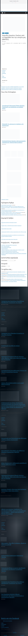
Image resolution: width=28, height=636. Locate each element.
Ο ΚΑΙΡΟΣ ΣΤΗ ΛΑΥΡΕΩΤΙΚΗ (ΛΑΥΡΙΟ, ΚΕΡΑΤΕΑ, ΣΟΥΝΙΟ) (10, 252)
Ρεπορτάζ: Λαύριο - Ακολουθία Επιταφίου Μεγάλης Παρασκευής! (11, 225)
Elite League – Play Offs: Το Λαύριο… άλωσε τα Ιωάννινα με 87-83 (11, 212)
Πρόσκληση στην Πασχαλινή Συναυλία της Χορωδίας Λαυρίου (12, 334)
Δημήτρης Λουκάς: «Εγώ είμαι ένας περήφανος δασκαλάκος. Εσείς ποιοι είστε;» (13, 489)
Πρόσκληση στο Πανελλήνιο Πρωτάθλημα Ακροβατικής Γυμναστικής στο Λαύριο (12, 301)
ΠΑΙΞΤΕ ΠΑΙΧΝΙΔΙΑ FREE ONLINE (6, 247)
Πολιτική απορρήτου (4, 248)
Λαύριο (3, 33)
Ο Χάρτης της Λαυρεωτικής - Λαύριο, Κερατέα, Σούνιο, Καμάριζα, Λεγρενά (12, 249)
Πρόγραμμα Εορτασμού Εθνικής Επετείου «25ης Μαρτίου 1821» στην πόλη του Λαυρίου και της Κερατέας (13, 358)
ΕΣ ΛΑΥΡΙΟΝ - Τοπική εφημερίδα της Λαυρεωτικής (9, 245)
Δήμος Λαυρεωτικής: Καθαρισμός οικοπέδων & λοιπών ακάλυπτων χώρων (13, 463)
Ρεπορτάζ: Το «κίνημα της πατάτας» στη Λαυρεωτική (13, 124)
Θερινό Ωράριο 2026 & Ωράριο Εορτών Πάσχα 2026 (9, 239)
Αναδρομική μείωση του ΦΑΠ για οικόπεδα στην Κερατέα (14, 90)
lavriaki (7, 304)
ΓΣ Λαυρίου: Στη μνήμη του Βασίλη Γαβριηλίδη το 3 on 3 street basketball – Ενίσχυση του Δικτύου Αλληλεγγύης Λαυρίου (14, 87)
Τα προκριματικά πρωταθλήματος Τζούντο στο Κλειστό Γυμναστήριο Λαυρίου (14, 371)
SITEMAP (2, 625)
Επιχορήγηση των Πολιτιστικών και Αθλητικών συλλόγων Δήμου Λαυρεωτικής (14, 438)
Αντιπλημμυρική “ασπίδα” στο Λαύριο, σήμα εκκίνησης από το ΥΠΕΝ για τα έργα (13, 231)
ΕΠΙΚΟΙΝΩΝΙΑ (3, 624)
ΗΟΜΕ (2, 623)
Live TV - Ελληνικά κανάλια (5, 246)
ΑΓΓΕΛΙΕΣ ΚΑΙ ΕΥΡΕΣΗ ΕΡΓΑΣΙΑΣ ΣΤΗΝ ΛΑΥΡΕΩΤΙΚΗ (9, 251)
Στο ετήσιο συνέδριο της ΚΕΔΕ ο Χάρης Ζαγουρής (14, 279)
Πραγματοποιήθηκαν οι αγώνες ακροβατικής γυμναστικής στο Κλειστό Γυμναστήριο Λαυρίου (13, 569)
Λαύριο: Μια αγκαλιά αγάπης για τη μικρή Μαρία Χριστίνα (12, 383)
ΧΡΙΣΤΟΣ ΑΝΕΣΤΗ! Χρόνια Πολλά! (6, 205)
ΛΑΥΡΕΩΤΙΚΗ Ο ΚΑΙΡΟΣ (4, 199)
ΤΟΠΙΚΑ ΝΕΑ (6, 33)
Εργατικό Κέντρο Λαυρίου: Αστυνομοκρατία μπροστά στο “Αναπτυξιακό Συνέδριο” (14, 141)
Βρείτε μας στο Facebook (10, 618)
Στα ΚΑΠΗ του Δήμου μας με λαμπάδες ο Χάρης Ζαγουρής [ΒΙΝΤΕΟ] (11, 214)
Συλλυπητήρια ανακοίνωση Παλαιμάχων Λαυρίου (9, 213)
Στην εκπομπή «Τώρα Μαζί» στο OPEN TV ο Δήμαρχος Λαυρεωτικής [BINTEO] (13, 451)
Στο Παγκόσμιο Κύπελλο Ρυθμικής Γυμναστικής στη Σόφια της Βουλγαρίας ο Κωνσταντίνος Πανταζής (12, 595)
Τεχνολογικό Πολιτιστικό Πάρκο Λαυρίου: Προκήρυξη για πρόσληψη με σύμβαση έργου (13, 107)
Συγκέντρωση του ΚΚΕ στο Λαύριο (10, 345)
